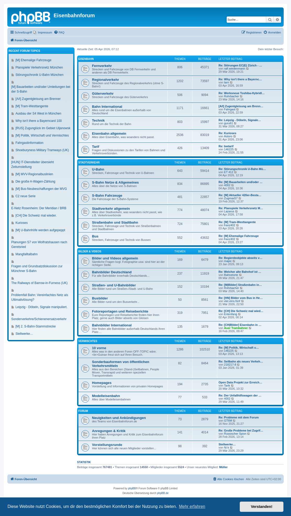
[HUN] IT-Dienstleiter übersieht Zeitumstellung (32, 164)
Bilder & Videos (89, 251)
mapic (228, 261)
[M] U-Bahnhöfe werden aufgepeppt (40, 230)
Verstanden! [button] (261, 506)
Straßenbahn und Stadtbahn (115, 222)
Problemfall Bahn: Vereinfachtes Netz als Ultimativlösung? (39, 297)
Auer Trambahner (236, 328)
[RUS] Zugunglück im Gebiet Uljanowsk (42, 128)
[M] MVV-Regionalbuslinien (34, 174)
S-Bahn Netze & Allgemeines (115, 182)
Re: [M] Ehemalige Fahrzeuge (239, 235)
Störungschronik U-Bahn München (39, 75)
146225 (229, 149)
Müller (223, 467)
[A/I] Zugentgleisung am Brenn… (241, 106)
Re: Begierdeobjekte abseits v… (241, 257)
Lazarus (229, 211)
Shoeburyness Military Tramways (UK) (42, 150)
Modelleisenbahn (106, 396)
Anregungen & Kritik (108, 431)
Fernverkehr (102, 66)
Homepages (102, 383)
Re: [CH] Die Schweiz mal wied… (241, 311)
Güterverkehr (103, 93)
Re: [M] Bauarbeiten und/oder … (241, 182)
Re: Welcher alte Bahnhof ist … (240, 271)
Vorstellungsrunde (107, 445)
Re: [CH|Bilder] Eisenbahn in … (240, 324)
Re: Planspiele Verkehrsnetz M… (241, 208)
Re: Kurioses (227, 133)
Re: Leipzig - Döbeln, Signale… (240, 120)
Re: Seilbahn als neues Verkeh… (241, 361)
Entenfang (230, 314)
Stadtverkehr (89, 162)
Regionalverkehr (105, 80)
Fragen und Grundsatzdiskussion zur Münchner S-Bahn (36, 268)
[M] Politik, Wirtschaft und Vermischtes (42, 135)
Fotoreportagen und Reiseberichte (120, 311)
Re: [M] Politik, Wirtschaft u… (239, 347)
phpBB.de (163, 493)
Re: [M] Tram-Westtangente (237, 222)
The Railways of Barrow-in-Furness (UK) (39, 283)
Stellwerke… (227, 444)
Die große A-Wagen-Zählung (35, 181)
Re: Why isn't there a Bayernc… (240, 79)
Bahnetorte (231, 274)
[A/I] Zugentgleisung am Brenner (38, 99)
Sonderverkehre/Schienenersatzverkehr (38, 319)
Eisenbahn (86, 59)
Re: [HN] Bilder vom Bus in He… (241, 297)
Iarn (226, 82)
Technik (98, 120)
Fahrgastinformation (29, 143)
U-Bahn (98, 169)
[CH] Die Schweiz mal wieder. (35, 215)
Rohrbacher (231, 96)
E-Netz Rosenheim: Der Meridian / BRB (38, 208)
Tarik (227, 385)
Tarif (95, 147)
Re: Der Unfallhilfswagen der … (240, 395)
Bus (95, 236)
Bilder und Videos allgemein (115, 258)
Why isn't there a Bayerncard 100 (38, 121)
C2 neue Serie (25, 196)
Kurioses (21, 223)
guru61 (228, 123)
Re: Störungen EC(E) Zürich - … (240, 65)
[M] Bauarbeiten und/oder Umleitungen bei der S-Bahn (40, 89)
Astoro (228, 136)
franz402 (229, 225)
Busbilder (100, 298)
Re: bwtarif (226, 146)
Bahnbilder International (112, 325)
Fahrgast (229, 109)
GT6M (228, 420)
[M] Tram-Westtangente (31, 106)
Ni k (226, 447)
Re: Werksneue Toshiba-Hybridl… (242, 93)
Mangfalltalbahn (26, 254)
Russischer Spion (235, 433)
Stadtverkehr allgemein (111, 209)
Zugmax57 (231, 198)
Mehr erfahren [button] (192, 506)
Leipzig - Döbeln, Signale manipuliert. (41, 307)
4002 (227, 185)
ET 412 (228, 172)
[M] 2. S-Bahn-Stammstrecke (35, 326)
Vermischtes (87, 341)
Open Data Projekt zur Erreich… (240, 382)
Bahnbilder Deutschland (112, 272)
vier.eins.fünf (232, 301)
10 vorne (99, 348)
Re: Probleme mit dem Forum (239, 417)
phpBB (132, 488)
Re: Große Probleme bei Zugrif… (241, 430)
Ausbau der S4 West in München (38, 113)
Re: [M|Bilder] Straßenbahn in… (240, 284)
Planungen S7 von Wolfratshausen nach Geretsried (39, 244)
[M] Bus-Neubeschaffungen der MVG (41, 189)
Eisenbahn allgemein (109, 133)
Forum (83, 411)
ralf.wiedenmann (234, 68)
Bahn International (107, 107)
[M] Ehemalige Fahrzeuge (33, 60)
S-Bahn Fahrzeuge (107, 195)
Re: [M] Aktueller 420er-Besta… (240, 195)
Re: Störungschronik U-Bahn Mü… (242, 169)
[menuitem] (42, 32)
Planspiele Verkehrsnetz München (39, 67)
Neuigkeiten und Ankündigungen (119, 418)
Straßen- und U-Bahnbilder (114, 285)
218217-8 (230, 364)
